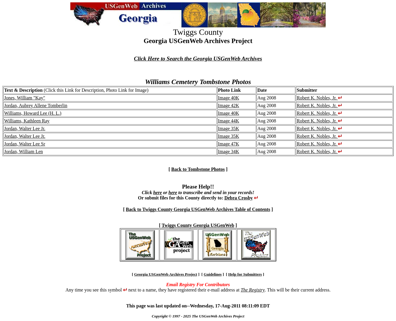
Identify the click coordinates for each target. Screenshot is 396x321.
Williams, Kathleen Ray (27, 120)
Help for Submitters (245, 274)
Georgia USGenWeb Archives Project (165, 274)
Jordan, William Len (23, 151)
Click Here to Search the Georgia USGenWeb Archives (198, 58)
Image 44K (228, 120)
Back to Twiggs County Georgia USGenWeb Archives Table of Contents (198, 209)
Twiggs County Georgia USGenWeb (198, 225)
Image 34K (228, 151)
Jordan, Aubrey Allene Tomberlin (35, 105)
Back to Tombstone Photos (198, 169)
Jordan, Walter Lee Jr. (24, 128)
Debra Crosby (238, 197)
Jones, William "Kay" (24, 97)
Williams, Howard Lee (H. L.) (32, 113)
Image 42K (228, 105)
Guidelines (213, 274)
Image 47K (228, 143)
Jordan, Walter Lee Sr (24, 143)
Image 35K (228, 128)
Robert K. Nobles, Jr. (319, 97)
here (157, 192)
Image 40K (228, 97)
